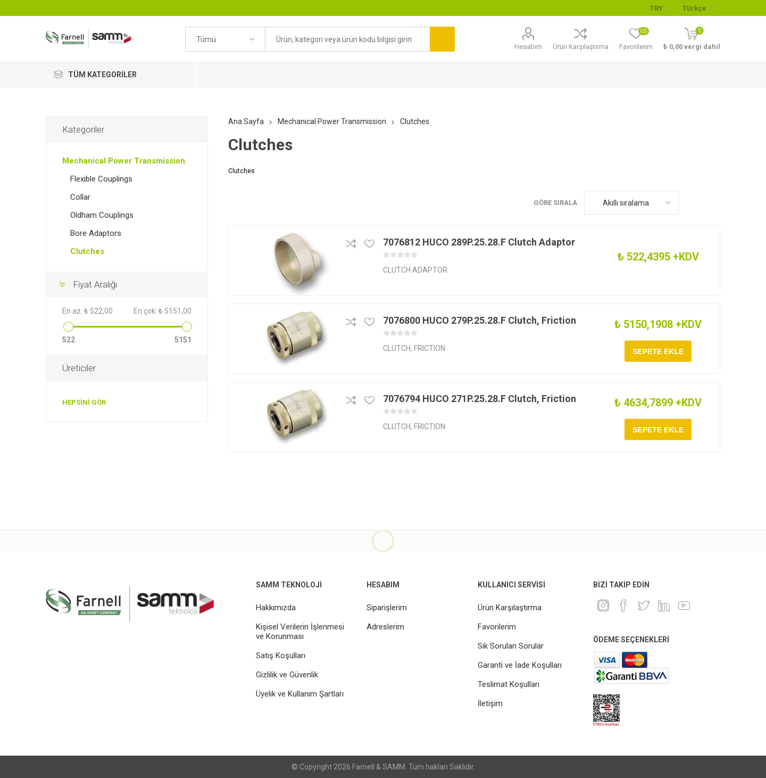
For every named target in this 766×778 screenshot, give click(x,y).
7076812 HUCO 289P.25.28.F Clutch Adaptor (479, 242)
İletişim (490, 703)
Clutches (87, 251)
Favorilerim (497, 627)
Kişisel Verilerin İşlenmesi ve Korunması (300, 631)
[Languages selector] (698, 8)
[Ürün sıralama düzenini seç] (631, 203)
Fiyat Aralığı (95, 284)
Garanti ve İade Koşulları (520, 665)
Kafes (692, 203)
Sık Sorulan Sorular (511, 646)
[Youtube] (684, 605)
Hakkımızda (276, 607)
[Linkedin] (663, 605)
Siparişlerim (387, 607)
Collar (80, 197)
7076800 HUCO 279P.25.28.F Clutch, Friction (479, 320)
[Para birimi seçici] (661, 8)
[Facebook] (623, 605)
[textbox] (347, 39)
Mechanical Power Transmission (123, 161)
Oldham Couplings (102, 215)
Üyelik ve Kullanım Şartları (300, 694)
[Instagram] (603, 605)
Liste (712, 203)
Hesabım (528, 47)
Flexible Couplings (101, 179)
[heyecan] (643, 605)
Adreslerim (385, 627)
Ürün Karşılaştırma (581, 47)
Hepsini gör (84, 402)
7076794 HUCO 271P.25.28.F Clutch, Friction (479, 398)
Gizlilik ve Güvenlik (287, 674)
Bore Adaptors (95, 233)
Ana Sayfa (246, 121)
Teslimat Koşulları (508, 684)
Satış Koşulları (280, 655)
